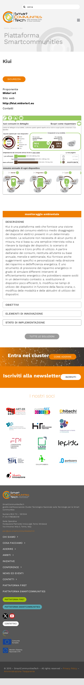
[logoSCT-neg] (16, 492)
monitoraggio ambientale (42, 214)
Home (6, 28)
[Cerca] (24, 6)
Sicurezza (14, 79)
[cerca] (51, 6)
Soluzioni (14, 28)
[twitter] (5, 616)
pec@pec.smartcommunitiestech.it (19, 531)
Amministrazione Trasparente (19, 671)
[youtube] (12, 616)
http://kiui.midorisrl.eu (18, 103)
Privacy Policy (70, 668)
